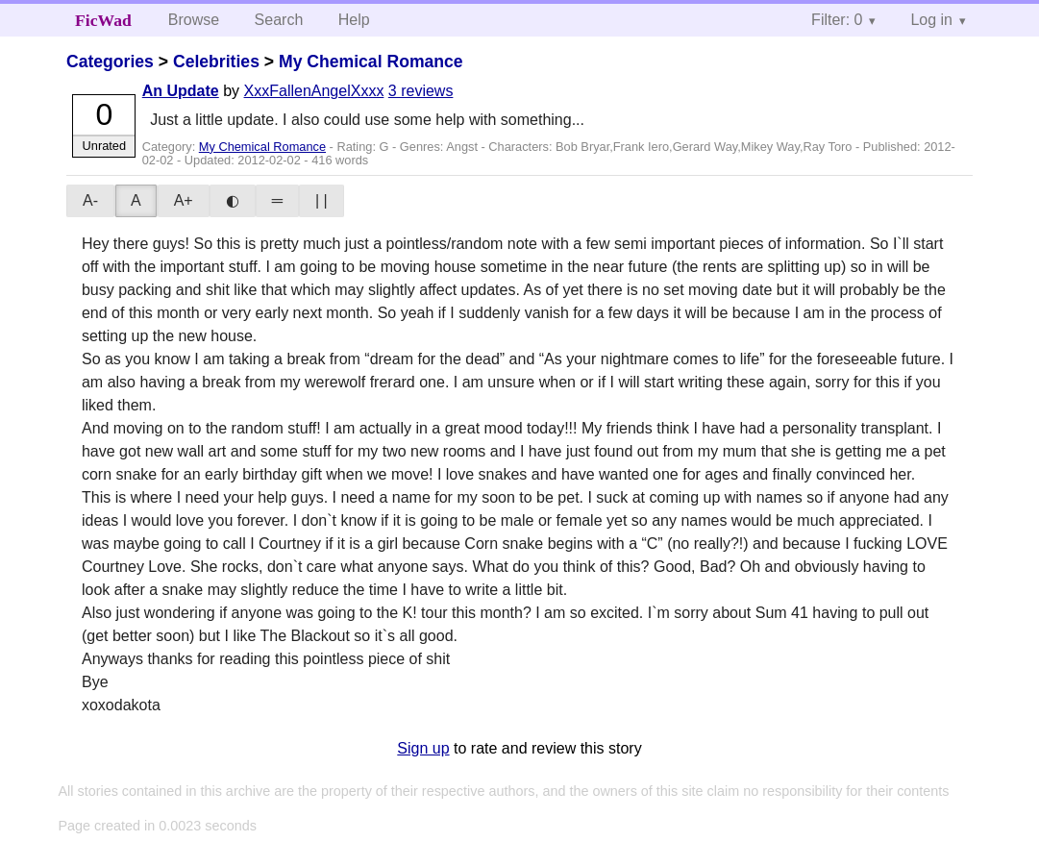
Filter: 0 (836, 20)
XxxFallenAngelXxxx (314, 91)
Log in (931, 20)
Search (279, 20)
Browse (193, 20)
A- (90, 200)
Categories (110, 61)
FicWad (103, 20)
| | (321, 200)
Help (354, 20)
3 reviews (421, 91)
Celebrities (216, 61)
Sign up (423, 748)
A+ (183, 200)
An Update (180, 91)
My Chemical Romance (371, 61)
